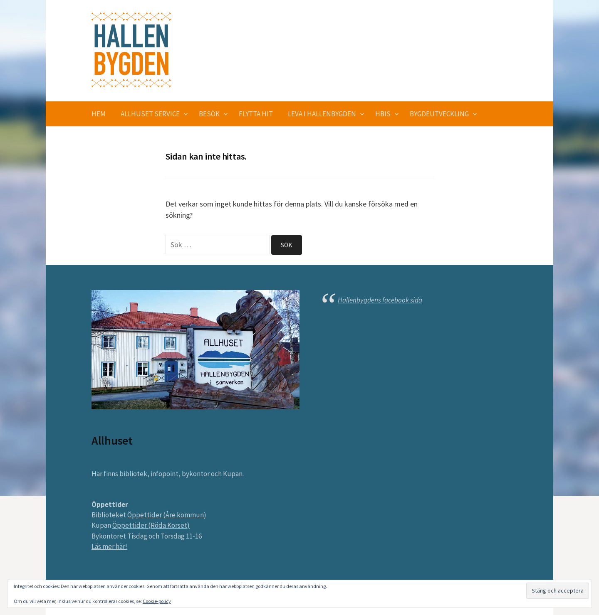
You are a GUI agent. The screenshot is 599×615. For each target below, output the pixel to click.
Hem (99, 113)
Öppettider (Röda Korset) (151, 525)
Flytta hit (256, 113)
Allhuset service (150, 113)
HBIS (383, 113)
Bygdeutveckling (439, 113)
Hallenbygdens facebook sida (380, 300)
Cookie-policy (157, 601)
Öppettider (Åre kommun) (166, 514)
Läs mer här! (109, 546)
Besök (209, 113)
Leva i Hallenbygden (322, 113)
